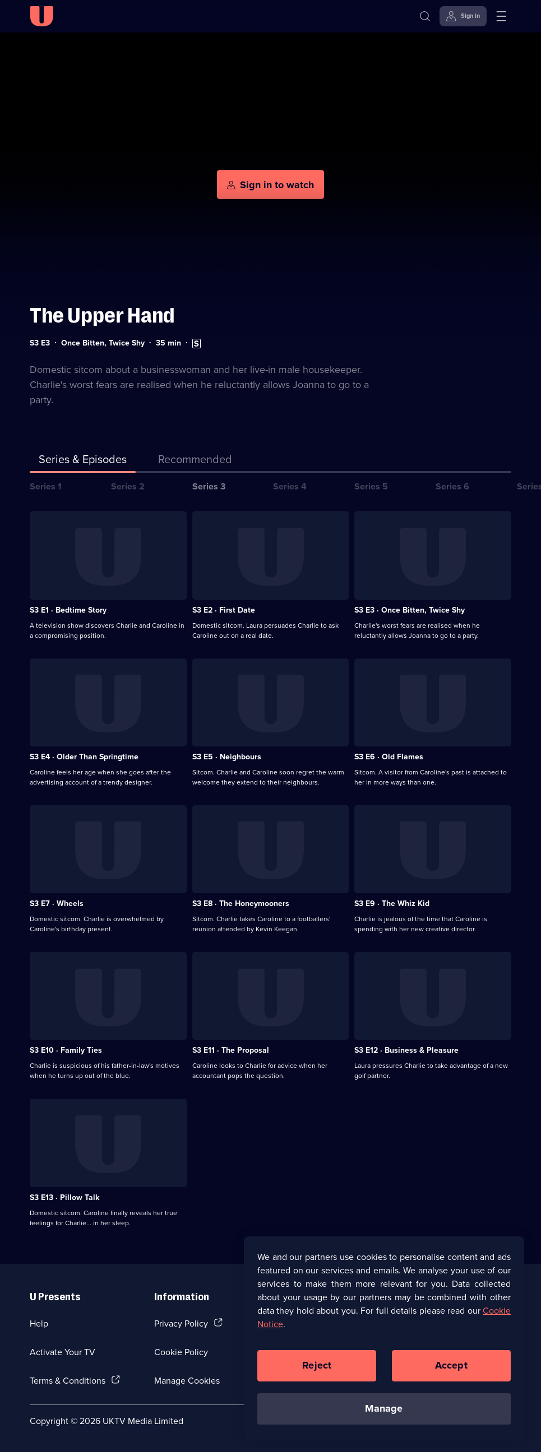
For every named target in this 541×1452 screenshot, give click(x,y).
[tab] (195, 461)
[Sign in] (463, 16)
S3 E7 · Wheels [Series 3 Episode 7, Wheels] (57, 903)
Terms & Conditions (67, 1380)
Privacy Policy (181, 1323)
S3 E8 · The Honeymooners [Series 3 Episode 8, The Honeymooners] (240, 903)
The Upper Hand (102, 316)
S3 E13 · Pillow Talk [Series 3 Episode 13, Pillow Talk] (64, 1197)
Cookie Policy (181, 1352)
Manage (384, 1408)
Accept (451, 1365)
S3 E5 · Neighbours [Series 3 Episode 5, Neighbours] (226, 756)
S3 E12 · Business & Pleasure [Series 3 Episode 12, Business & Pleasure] (406, 1050)
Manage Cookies (187, 1380)
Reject (316, 1365)
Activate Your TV (62, 1352)
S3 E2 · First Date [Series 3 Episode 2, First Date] (223, 609)
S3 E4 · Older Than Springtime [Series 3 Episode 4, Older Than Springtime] (84, 756)
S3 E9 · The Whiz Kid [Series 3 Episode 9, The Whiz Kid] (391, 903)
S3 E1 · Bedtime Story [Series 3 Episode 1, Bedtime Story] (68, 609)
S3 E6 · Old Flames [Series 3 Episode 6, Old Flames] (388, 756)
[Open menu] (501, 16)
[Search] (425, 16)
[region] (384, 1338)
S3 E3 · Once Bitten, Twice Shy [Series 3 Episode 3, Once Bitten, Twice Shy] (409, 609)
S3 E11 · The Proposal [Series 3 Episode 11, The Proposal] (230, 1050)
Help (39, 1323)
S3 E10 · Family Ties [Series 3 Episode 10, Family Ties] (66, 1050)
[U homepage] (41, 16)
